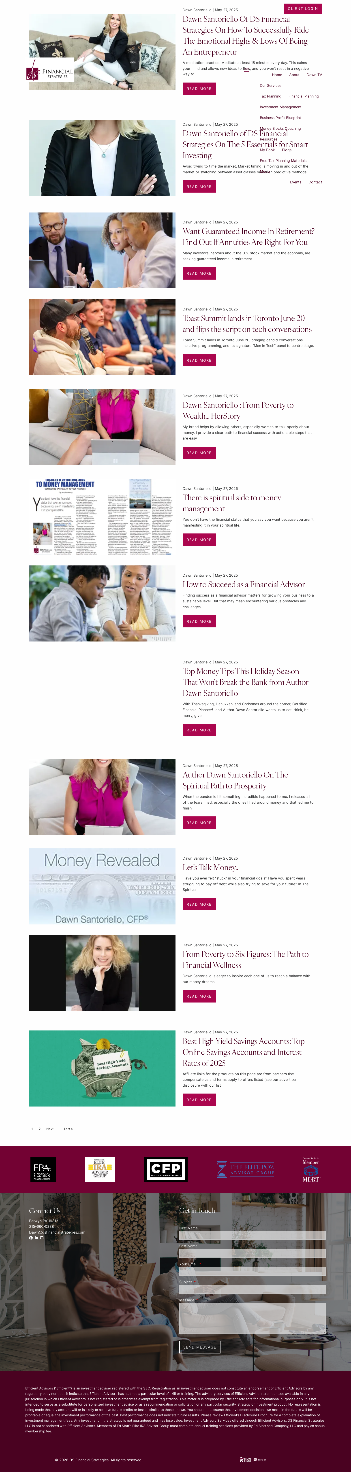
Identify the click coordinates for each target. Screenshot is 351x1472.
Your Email (206, 1264)
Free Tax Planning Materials (283, 160)
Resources (268, 139)
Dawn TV (314, 74)
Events (295, 182)
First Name (188, 1228)
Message (205, 1300)
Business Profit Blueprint (280, 117)
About (294, 74)
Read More (199, 186)
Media (265, 171)
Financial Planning (304, 96)
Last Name (188, 1246)
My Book (267, 150)
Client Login (303, 8)
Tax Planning (270, 96)
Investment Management (281, 107)
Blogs (286, 150)
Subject (204, 1282)
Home (277, 74)
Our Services (270, 85)
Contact (315, 182)
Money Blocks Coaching (280, 128)
